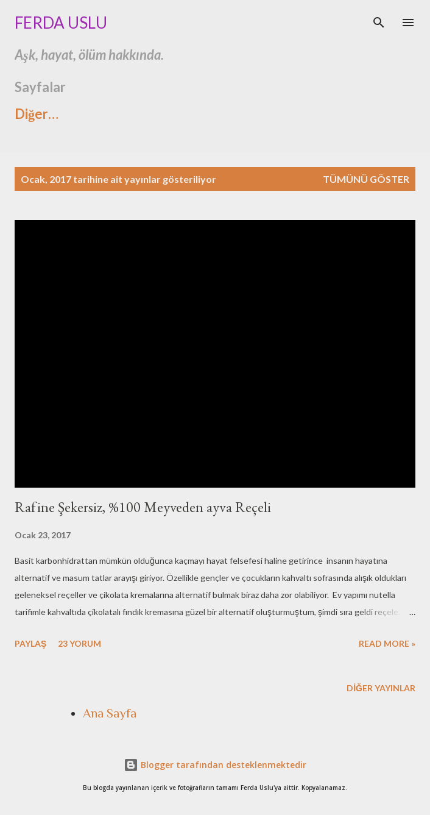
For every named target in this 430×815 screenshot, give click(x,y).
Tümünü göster (366, 179)
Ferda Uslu (61, 22)
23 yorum (79, 643)
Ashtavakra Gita (64, 113)
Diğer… (364, 113)
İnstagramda (185, 113)
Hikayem (282, 113)
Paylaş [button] (30, 643)
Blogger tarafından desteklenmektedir (215, 765)
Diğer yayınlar (381, 688)
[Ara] (379, 22)
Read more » (387, 643)
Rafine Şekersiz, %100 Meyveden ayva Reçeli (143, 506)
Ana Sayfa (109, 713)
